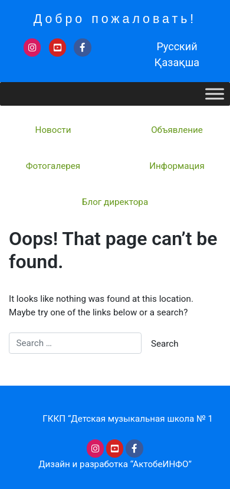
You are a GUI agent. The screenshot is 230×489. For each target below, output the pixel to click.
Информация (176, 166)
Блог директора (115, 202)
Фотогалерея (53, 166)
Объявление (177, 130)
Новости (53, 130)
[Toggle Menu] (214, 93)
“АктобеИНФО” (161, 464)
